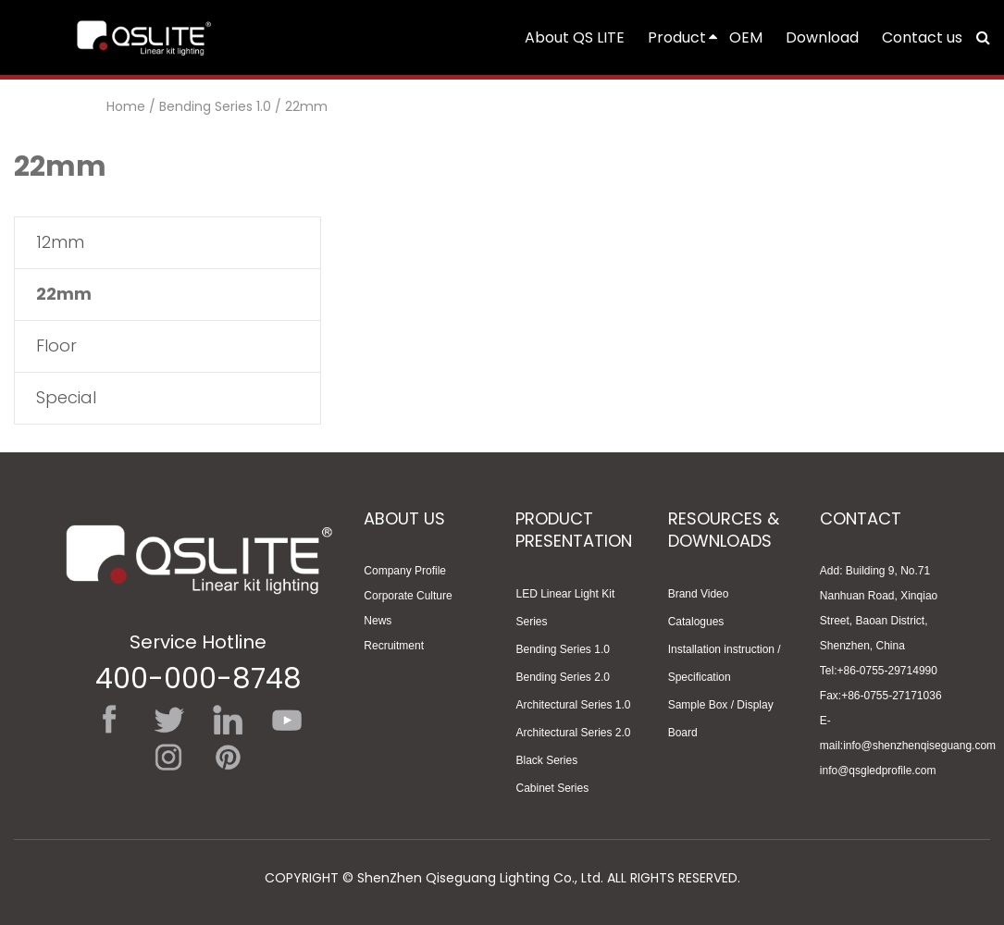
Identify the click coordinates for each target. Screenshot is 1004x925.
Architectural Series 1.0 (572, 704)
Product (684, 37)
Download (822, 37)
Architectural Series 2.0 (572, 732)
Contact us (922, 37)
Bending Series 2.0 (562, 677)
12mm (60, 241)
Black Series (546, 760)
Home (125, 106)
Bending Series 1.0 (215, 106)
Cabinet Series (552, 788)
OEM (745, 37)
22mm (306, 106)
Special (66, 397)
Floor (56, 345)
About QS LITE (575, 37)
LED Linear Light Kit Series (564, 607)
